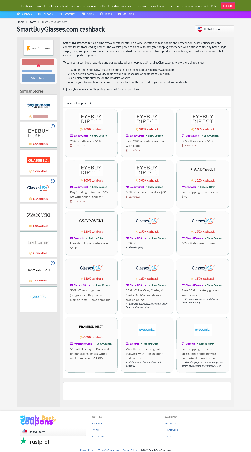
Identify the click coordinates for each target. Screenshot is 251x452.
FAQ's (168, 436)
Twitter (95, 429)
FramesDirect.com (83, 343)
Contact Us (98, 436)
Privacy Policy (87, 450)
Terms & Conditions (108, 450)
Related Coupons (79, 103)
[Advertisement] (147, 391)
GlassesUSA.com (138, 238)
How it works (171, 429)
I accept (228, 5)
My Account (171, 423)
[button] (214, 29)
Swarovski (190, 186)
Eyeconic (134, 343)
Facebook (97, 423)
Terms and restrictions (36, 71)
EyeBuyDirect (81, 135)
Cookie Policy (130, 450)
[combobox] (67, 15)
